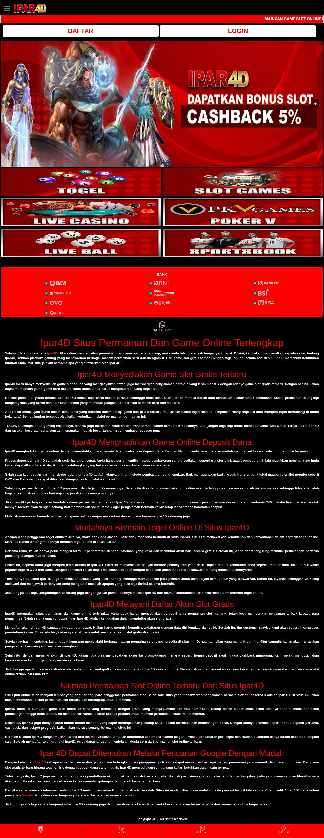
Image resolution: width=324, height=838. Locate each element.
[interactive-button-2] (243, 182)
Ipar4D (52, 353)
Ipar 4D (40, 762)
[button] (9, 103)
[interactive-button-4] (243, 212)
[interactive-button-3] (81, 212)
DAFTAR (80, 30)
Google (27, 795)
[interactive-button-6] (243, 243)
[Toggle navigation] (7, 8)
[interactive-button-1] (81, 182)
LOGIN (238, 30)
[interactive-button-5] (81, 243)
